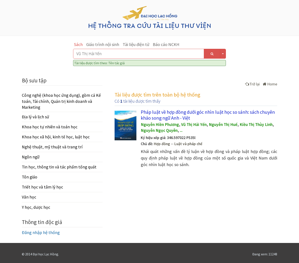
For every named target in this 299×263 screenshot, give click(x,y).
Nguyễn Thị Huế (223, 124)
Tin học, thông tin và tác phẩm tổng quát (59, 167)
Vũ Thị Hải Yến (194, 124)
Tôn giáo (29, 177)
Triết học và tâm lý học (42, 187)
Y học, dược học (36, 207)
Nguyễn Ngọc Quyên (159, 130)
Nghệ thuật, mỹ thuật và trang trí (52, 146)
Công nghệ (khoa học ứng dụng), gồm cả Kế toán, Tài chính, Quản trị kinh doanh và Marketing (61, 101)
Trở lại (252, 84)
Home (270, 84)
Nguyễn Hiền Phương (160, 124)
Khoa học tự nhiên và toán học (49, 126)
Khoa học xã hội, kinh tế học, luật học (56, 136)
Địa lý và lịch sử (35, 116)
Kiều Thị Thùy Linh (256, 124)
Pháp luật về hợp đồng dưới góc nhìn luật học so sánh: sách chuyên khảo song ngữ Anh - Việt (208, 115)
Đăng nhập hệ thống (41, 232)
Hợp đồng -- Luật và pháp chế (178, 143)
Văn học (29, 197)
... (181, 130)
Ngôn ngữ (31, 156)
